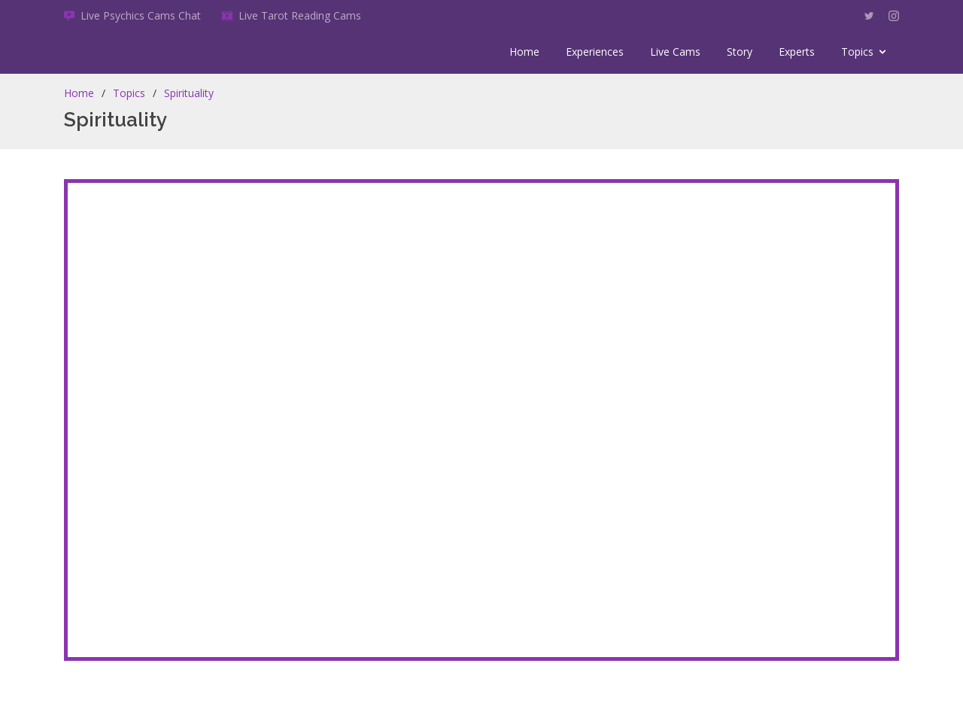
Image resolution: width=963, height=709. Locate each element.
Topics (857, 51)
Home (524, 51)
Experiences (595, 51)
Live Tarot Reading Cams (299, 15)
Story (739, 51)
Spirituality (189, 93)
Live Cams (675, 51)
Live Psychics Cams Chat (141, 15)
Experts (797, 51)
